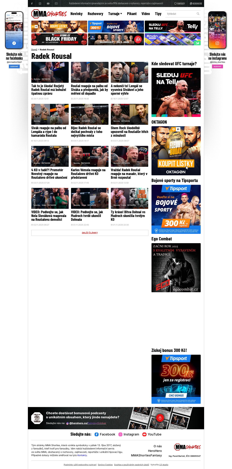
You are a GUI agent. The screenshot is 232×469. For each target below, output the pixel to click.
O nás (158, 446)
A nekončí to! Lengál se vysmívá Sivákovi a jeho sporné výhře (127, 90)
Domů (34, 50)
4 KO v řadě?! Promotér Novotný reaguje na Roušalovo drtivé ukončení (49, 174)
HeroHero (155, 451)
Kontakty (82, 455)
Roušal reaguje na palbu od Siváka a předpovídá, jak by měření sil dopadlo (89, 90)
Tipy (158, 14)
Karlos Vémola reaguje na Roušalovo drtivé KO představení (88, 174)
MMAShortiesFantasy (146, 455)
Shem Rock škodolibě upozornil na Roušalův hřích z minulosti (129, 132)
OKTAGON (46, 79)
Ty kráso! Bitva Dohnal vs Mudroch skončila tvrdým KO (128, 216)
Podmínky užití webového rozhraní (80, 465)
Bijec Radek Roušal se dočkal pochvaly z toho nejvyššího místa (86, 132)
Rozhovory (95, 14)
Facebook (105, 434)
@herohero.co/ (86, 423)
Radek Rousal (47, 50)
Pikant (132, 14)
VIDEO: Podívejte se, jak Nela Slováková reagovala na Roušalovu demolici (48, 216)
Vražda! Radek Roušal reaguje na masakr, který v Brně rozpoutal (129, 174)
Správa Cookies (105, 465)
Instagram (129, 434)
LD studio (163, 465)
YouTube (151, 434)
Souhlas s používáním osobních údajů (131, 465)
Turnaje (115, 14)
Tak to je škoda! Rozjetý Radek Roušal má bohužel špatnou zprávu (48, 90)
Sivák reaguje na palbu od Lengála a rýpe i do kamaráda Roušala (48, 132)
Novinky (77, 14)
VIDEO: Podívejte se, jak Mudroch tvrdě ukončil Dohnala (87, 216)
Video (145, 14)
